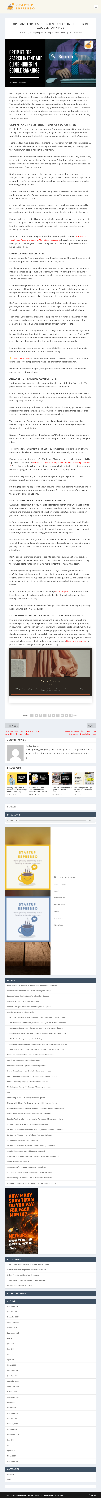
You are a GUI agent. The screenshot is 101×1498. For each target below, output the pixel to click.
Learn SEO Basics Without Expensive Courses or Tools (62, 790)
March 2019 (11, 1456)
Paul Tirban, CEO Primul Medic (53, 1495)
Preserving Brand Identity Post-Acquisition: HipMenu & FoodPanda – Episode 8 (35, 1108)
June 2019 (10, 1440)
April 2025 (11, 1360)
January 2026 (12, 1312)
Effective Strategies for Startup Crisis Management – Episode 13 (30, 1007)
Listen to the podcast (76, 641)
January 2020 (12, 1429)
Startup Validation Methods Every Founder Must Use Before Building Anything (38, 1044)
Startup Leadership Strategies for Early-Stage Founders (30, 1039)
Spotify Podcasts (60, 884)
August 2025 (11, 1338)
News (64, 32)
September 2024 (13, 1397)
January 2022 (12, 1418)
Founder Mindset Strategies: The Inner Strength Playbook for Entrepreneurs (38, 1017)
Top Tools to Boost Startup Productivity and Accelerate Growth (30, 1172)
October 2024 (12, 1392)
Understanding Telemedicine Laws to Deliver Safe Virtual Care (29, 1178)
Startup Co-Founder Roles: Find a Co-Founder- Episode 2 (27, 1124)
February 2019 (12, 1461)
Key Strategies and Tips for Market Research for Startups (83, 790)
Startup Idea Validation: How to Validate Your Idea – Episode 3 (29, 1135)
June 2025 (10, 1349)
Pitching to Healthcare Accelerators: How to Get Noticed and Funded (32, 1103)
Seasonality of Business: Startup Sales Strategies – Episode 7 (29, 1114)
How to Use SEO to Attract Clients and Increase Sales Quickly (38, 790)
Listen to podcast (21, 358)
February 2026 (12, 1306)
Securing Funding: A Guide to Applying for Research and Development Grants (35, 1119)
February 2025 (12, 1370)
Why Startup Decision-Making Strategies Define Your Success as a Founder (37, 1049)
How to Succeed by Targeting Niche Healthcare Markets (27, 1082)
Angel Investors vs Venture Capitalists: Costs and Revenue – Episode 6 (32, 985)
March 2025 (11, 1365)
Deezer (56, 911)
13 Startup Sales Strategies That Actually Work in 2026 (27, 1270)
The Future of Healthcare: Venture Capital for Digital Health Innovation (33, 1156)
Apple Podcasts (70, 877)
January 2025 (12, 1376)
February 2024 (12, 1413)
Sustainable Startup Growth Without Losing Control (26, 1151)
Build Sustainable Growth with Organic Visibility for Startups (29, 991)
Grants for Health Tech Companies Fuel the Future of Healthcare (30, 1055)
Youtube (57, 891)
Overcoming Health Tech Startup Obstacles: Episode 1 (26, 1098)
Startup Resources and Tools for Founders (22, 1140)
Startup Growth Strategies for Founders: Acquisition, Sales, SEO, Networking (38, 1033)
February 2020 (12, 1424)
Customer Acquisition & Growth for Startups (23, 1001)
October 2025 (12, 1328)
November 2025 (13, 1322)
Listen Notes (58, 918)
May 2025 (10, 1354)
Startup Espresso (37, 32)
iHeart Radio (58, 925)
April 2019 (11, 1451)
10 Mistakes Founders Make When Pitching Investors (26, 1280)
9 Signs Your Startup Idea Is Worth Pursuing (23, 1275)
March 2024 (11, 1408)
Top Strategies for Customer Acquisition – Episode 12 (26, 1167)
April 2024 (11, 1402)
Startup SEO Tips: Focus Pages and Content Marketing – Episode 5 (31, 1146)
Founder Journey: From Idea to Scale (20, 1012)
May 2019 (10, 1445)
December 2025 (13, 1317)
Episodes (10, 1474)
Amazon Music (59, 905)
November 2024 (13, 1386)
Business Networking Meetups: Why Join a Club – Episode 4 (28, 996)
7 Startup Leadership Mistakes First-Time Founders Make (28, 1264)
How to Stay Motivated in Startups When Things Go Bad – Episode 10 (32, 1076)
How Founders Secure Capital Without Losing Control (26, 1066)
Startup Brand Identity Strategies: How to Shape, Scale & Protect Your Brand (38, 1023)
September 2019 (13, 1434)
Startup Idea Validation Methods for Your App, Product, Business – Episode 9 (35, 1130)
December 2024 (13, 1381)
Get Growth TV (59, 898)
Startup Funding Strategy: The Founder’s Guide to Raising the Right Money (37, 1028)
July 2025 (10, 1344)
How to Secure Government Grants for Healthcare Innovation (29, 1071)
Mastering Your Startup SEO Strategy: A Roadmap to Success (29, 1087)
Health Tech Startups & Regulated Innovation (23, 1060)
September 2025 (13, 1333)
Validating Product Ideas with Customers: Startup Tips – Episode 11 (31, 1183)
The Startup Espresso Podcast (18, 1162)
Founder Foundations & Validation (19, 1286)
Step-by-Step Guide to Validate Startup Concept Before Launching (17, 790)
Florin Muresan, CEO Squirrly (23, 1495)
